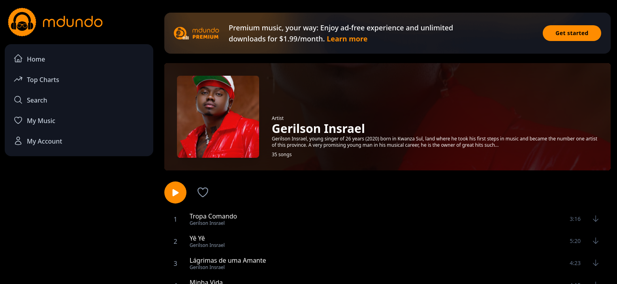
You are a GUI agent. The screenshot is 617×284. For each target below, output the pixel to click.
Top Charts (36, 79)
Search (30, 100)
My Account (37, 141)
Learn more (347, 38)
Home (29, 59)
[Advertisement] (79, 227)
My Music (34, 120)
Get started (572, 33)
